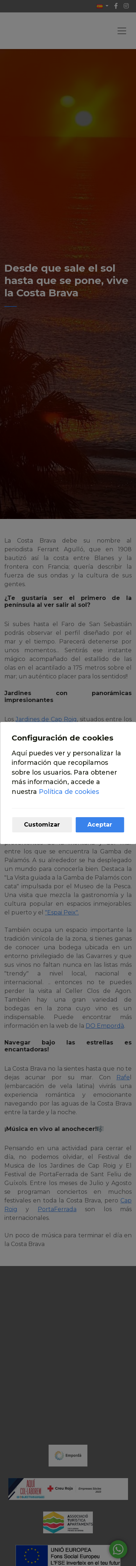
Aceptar (99, 824)
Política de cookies (69, 791)
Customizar (42, 824)
